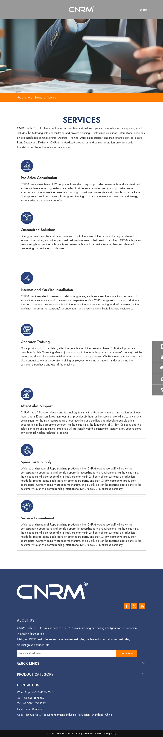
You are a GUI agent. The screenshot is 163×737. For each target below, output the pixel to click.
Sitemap (98, 733)
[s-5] (27, 394)
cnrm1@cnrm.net (34, 709)
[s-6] (27, 450)
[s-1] (27, 166)
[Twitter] (134, 606)
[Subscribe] (126, 653)
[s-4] (27, 330)
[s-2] (27, 218)
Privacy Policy (110, 733)
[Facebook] (127, 606)
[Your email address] (66, 653)
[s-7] (27, 506)
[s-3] (27, 278)
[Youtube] (142, 606)
